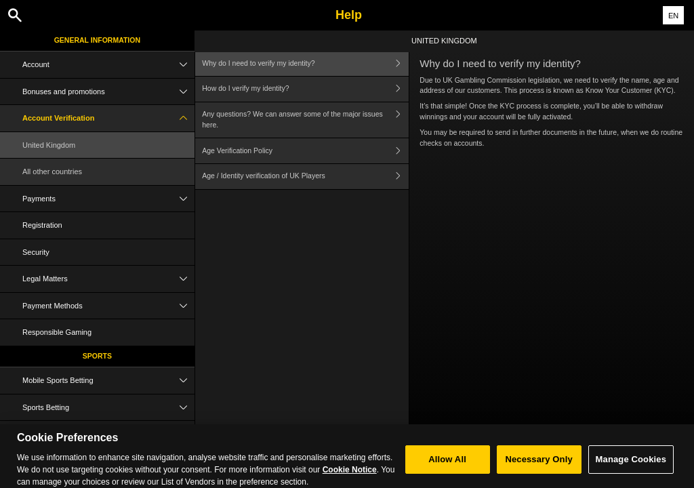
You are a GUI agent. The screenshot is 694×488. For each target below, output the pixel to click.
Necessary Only (538, 465)
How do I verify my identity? (305, 89)
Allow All (447, 465)
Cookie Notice (350, 476)
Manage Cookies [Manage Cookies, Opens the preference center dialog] (631, 465)
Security (35, 252)
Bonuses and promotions (108, 92)
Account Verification (108, 118)
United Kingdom (48, 145)
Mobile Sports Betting (108, 380)
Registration (42, 225)
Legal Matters (108, 279)
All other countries (52, 171)
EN (673, 16)
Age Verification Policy (305, 150)
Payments (108, 199)
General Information (97, 40)
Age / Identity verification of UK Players (305, 176)
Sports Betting (108, 407)
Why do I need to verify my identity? (305, 63)
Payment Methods (108, 306)
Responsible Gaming (56, 332)
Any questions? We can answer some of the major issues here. (305, 120)
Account (108, 65)
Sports (97, 356)
